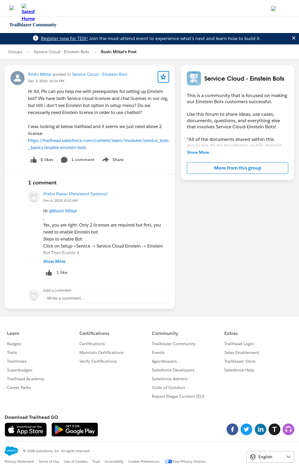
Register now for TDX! (64, 38)
